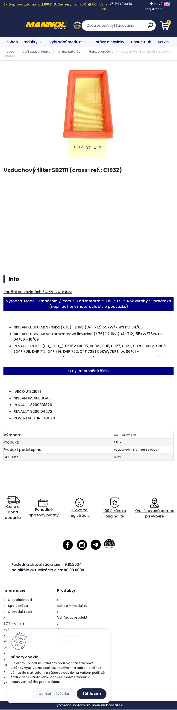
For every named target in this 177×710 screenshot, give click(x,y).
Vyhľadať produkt (65, 42)
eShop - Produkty (22, 42)
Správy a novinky (108, 42)
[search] (144, 27)
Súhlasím (91, 693)
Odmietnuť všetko (53, 693)
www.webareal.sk (107, 705)
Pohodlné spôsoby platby (44, 508)
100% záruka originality (114, 508)
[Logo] (31, 25)
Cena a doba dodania (13, 508)
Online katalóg (69, 51)
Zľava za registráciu (79, 508)
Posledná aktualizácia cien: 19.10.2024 (47, 564)
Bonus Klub (141, 42)
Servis (163, 42)
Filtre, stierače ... (100, 51)
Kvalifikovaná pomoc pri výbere (154, 508)
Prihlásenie (123, 3)
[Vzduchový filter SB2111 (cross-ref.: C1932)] (88, 114)
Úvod (10, 51)
